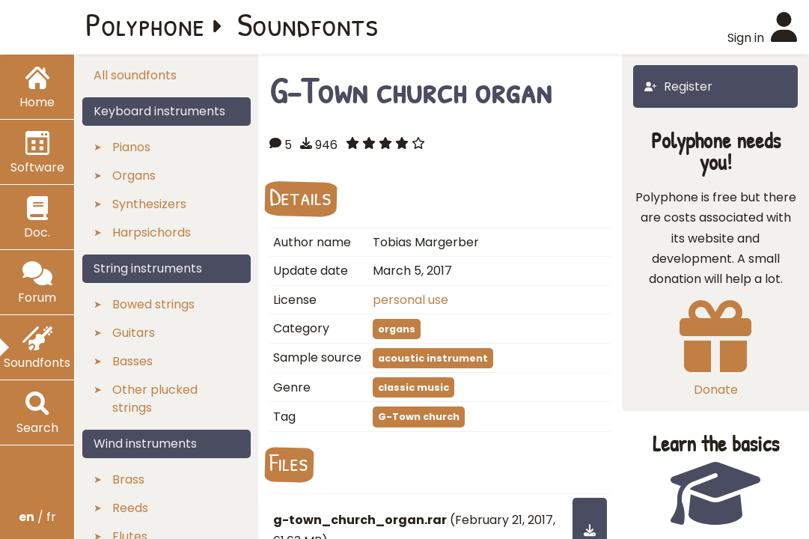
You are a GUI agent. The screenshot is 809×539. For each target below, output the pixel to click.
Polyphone (145, 23)
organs (396, 329)
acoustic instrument (433, 358)
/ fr (37, 517)
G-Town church (419, 416)
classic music (413, 387)
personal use (410, 299)
